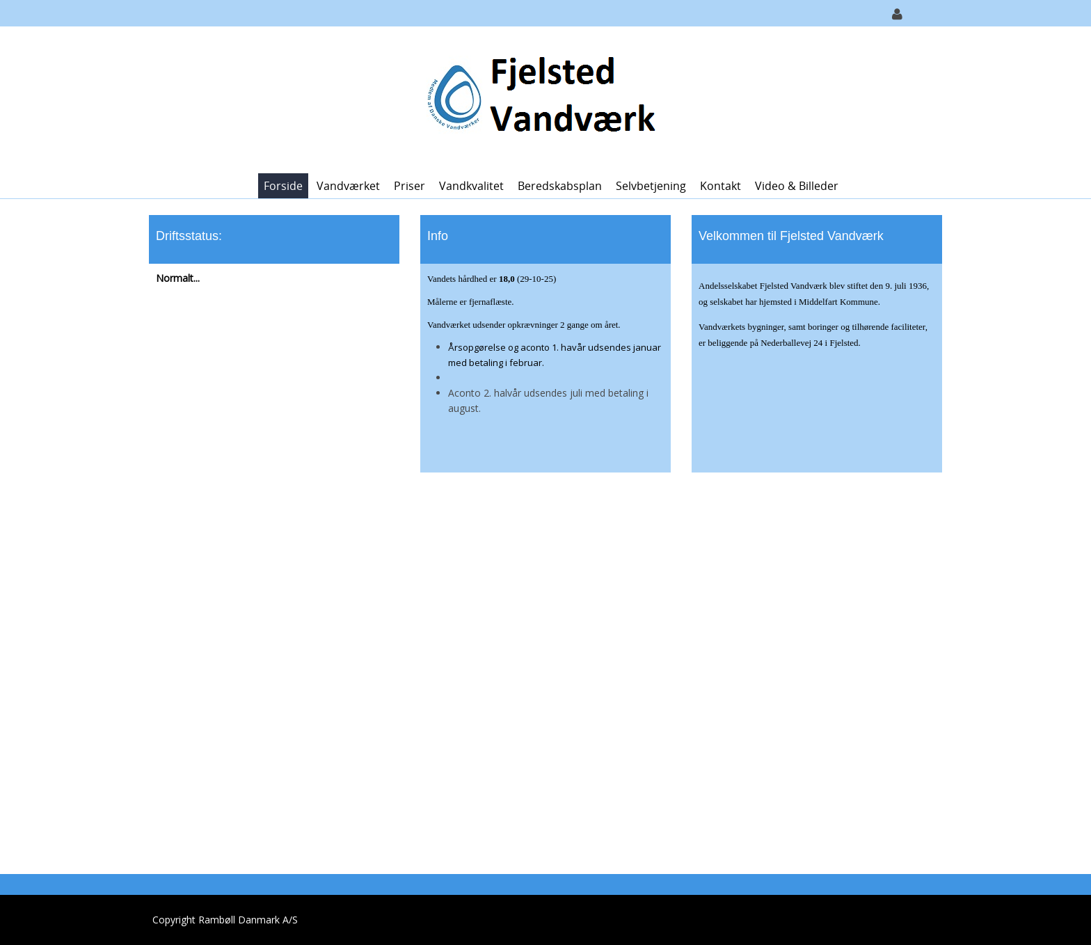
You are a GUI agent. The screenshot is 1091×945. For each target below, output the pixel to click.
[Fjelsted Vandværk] (540, 98)
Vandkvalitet (471, 185)
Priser (409, 185)
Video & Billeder (796, 185)
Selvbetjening (651, 185)
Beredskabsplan (560, 185)
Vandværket (348, 185)
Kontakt (720, 185)
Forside (283, 185)
